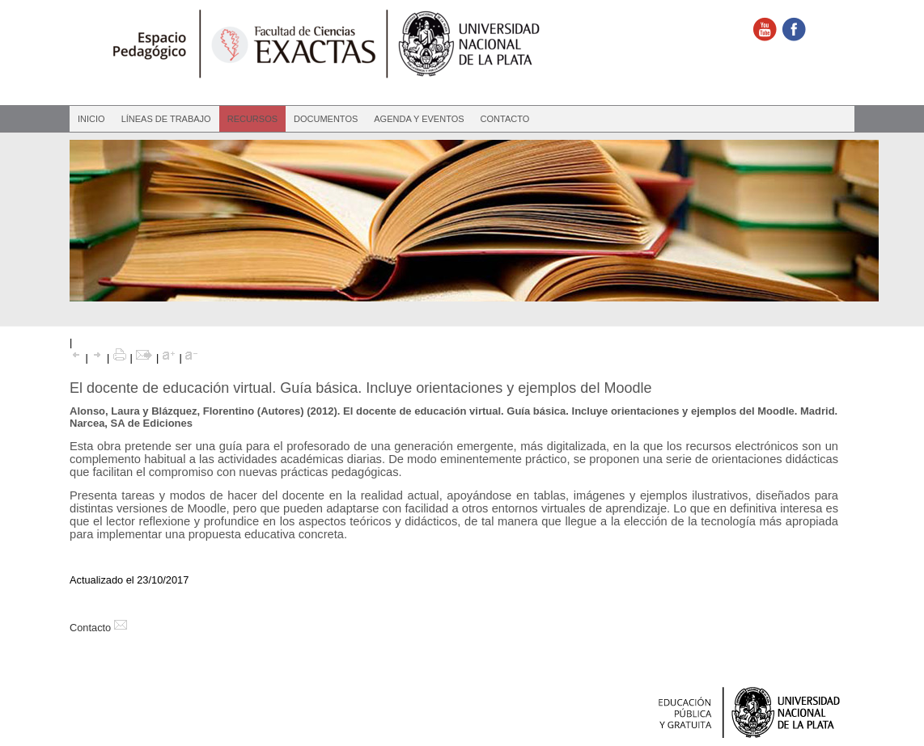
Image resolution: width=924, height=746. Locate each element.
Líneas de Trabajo (166, 119)
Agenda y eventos (419, 119)
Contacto (505, 119)
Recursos (252, 119)
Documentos (326, 119)
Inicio (91, 119)
